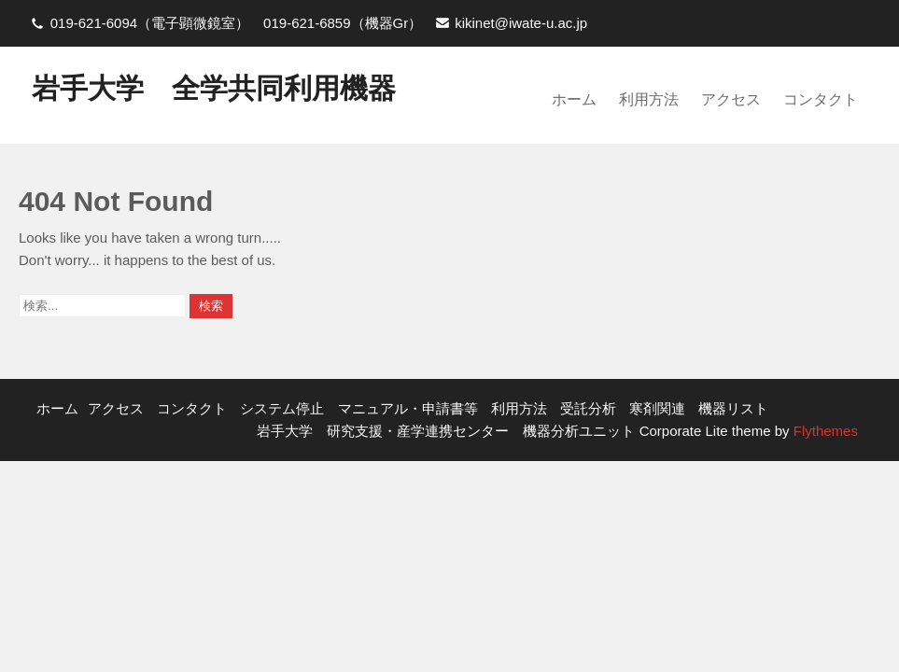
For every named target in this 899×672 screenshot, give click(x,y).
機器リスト (733, 408)
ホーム (574, 99)
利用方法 (649, 99)
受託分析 (588, 408)
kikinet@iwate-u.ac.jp (521, 23)
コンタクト (820, 99)
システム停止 (282, 408)
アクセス (731, 99)
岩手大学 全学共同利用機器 (214, 88)
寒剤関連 (657, 408)
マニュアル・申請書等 (408, 408)
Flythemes (824, 431)
